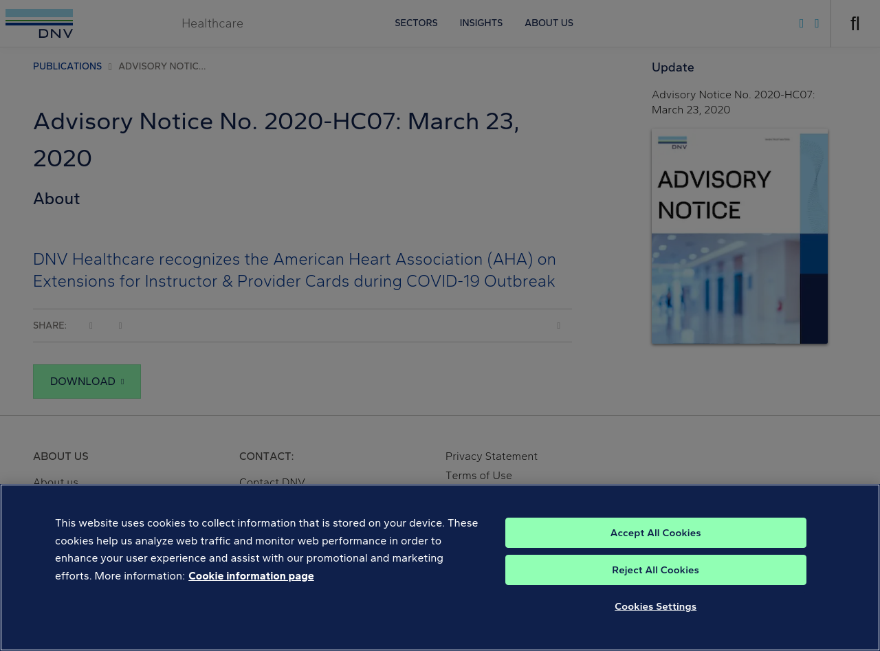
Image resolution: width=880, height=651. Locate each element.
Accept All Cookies (655, 547)
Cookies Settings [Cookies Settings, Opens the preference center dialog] (655, 621)
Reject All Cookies (655, 584)
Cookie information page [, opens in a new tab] (251, 590)
